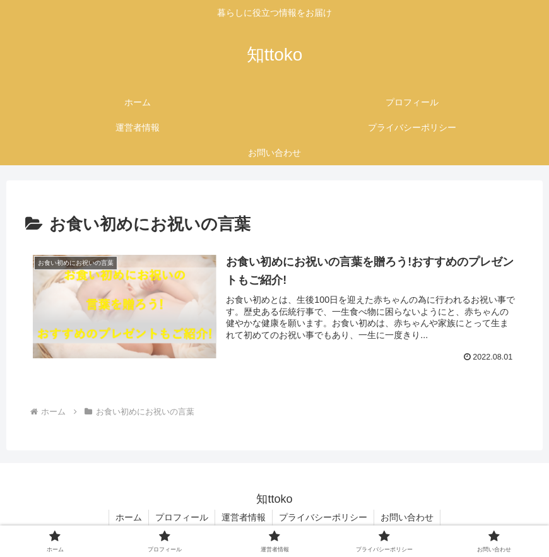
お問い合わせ (407, 517)
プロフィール (181, 517)
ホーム (128, 517)
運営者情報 (243, 517)
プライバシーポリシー (323, 517)
